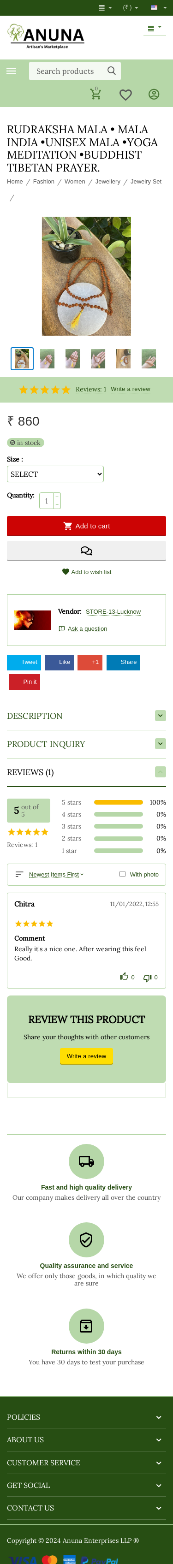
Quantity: (21, 495)
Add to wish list (87, 572)
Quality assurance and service (86, 1265)
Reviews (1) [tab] (86, 771)
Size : (15, 459)
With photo (144, 874)
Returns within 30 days (86, 1352)
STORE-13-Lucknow (113, 611)
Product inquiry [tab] (86, 743)
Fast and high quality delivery (86, 1187)
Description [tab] (86, 715)
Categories (11, 71)
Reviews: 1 (91, 389)
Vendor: (70, 611)
